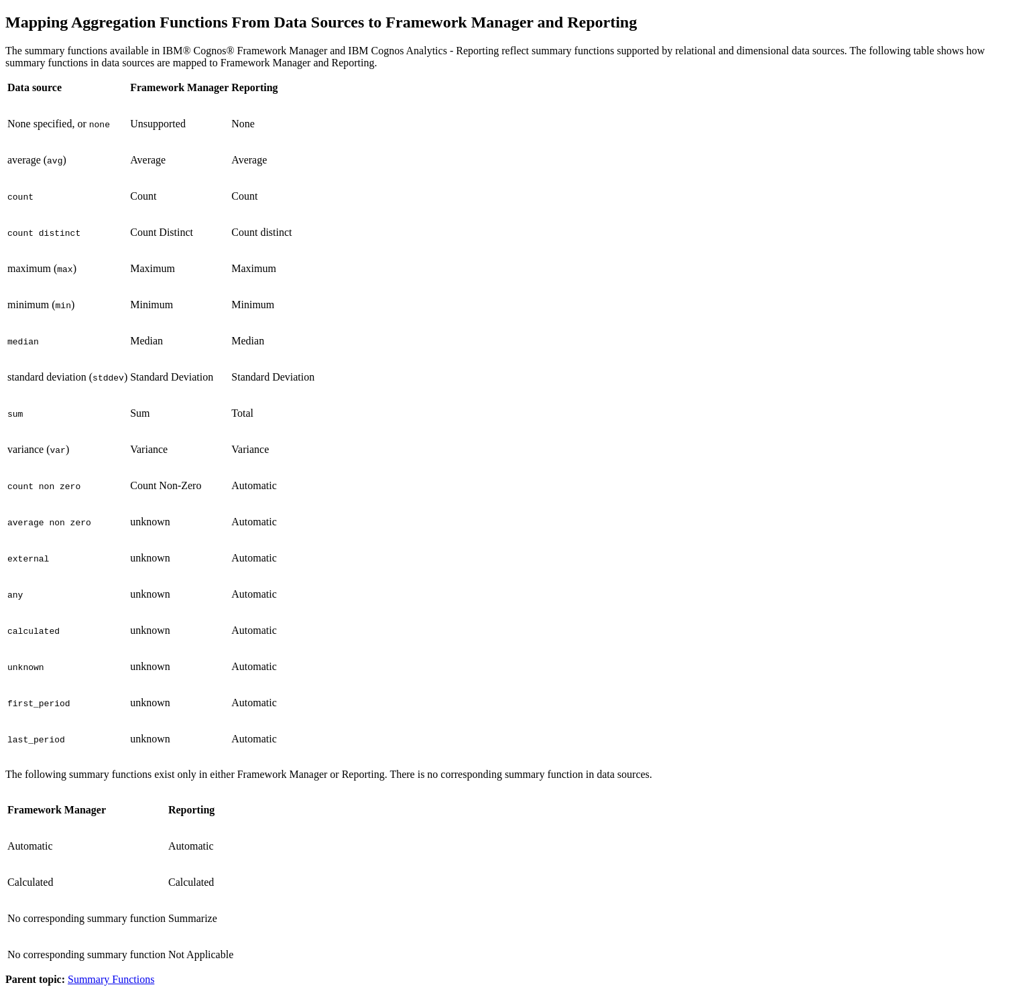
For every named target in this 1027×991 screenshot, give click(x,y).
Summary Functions (111, 979)
